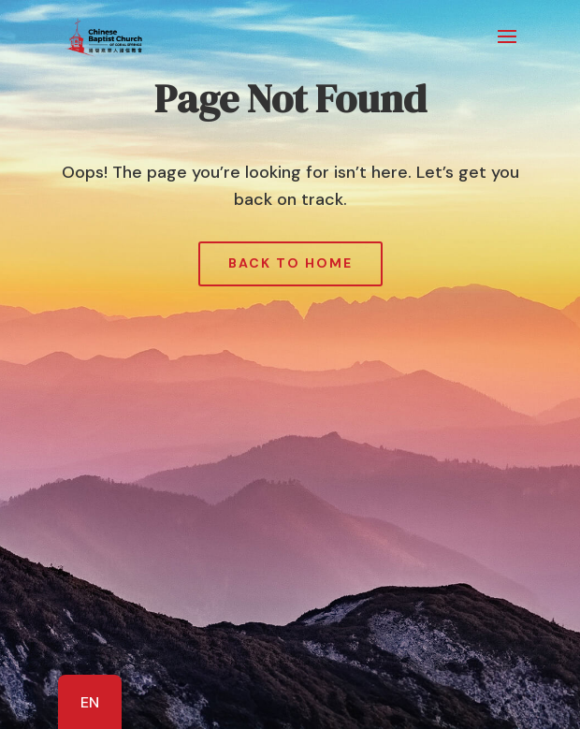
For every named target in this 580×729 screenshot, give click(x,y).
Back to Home (290, 263)
